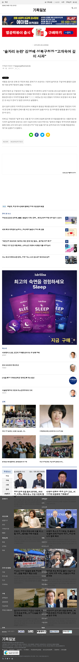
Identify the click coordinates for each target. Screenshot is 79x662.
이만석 (4, 393)
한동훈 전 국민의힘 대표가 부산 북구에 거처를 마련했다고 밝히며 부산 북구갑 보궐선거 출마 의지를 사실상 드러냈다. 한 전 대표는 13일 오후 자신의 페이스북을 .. (61, 582)
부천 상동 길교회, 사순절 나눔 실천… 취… (14, 431)
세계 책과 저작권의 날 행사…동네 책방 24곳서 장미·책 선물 (23, 229)
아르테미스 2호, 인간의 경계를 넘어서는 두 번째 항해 (21, 353)
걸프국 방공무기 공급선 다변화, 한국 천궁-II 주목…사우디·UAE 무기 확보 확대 (28, 613)
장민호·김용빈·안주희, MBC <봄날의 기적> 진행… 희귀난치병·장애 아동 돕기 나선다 (31, 218)
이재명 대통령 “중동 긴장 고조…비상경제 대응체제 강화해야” (60, 493)
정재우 (4, 355)
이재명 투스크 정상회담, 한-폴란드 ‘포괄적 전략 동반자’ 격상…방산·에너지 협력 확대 (60, 534)
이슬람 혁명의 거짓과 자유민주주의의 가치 (17, 390)
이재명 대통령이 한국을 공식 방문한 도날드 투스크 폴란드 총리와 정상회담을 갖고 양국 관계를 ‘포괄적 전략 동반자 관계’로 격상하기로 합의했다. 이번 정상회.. (61, 543)
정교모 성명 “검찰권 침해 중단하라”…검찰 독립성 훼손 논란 (28, 572)
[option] (21, 419)
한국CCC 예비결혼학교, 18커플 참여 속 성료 (14, 462)
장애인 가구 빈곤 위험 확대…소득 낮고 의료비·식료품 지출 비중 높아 (26, 245)
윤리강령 (63, 650)
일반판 (57, 2)
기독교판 (49, 2)
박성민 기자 (11, 66)
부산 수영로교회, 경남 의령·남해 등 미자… (51, 462)
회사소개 (4, 650)
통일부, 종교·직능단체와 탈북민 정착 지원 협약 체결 (25, 206)
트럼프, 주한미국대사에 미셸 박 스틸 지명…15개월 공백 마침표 (28, 532)
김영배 (6, 142)
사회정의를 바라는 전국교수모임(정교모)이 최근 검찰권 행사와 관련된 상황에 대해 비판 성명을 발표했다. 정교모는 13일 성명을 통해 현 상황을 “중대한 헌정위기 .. (29, 580)
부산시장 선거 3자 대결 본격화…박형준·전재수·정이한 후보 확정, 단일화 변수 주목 (61, 613)
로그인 (75, 2)
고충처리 (56, 650)
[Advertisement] (39, 190)
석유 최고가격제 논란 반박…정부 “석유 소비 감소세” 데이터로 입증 (25, 257)
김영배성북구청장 (17, 142)
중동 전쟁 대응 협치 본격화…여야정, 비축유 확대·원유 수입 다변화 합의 (29, 494)
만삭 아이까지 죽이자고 (10, 365)
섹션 (5, 2)
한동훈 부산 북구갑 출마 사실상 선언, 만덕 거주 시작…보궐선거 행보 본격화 (60, 573)
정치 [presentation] (7, 476)
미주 (63, 2)
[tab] (7, 476)
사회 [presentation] (7, 485)
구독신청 (68, 2)
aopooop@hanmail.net (23, 66)
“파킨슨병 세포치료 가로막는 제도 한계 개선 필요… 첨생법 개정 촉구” (26, 241)
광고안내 (11, 650)
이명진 (4, 368)
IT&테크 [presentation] (7, 494)
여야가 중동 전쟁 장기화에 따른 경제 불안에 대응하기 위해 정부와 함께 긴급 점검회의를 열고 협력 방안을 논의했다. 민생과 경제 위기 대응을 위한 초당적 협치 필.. (29, 503)
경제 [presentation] (7, 480)
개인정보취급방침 (36, 650)
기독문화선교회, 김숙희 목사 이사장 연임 (51, 431)
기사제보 (26, 650)
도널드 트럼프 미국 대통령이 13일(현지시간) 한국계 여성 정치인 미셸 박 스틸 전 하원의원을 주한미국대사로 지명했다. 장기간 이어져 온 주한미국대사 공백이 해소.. (29, 540)
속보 (4, 206)
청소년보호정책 (47, 650)
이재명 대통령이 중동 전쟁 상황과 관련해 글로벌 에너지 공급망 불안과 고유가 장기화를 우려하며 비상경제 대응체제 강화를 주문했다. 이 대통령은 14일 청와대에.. (61, 500)
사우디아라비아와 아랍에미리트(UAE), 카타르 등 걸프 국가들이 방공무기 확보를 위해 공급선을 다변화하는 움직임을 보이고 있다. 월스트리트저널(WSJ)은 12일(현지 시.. (29, 622)
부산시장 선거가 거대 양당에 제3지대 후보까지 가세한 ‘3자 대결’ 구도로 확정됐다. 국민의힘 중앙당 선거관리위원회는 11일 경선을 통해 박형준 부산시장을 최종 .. (61, 622)
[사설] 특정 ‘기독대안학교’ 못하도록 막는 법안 (18, 378)
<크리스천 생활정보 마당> (69, 173)
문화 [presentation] (7, 489)
